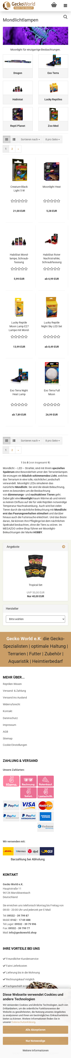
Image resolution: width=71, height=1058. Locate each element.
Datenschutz (10, 718)
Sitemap (7, 738)
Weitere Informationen (36, 1050)
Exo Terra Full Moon (52, 392)
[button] (6, 139)
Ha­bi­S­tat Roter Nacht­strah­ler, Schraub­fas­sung (52, 258)
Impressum (9, 724)
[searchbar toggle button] (65, 17)
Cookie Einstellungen (15, 744)
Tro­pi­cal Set (35, 584)
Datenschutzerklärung (23, 1022)
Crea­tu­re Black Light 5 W (19, 188)
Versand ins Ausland (15, 697)
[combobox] (30, 139)
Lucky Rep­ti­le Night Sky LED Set (51, 324)
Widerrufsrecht (11, 704)
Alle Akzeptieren (35, 1029)
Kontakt (7, 711)
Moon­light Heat (52, 186)
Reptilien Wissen (12, 683)
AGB (5, 731)
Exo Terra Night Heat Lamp (19, 392)
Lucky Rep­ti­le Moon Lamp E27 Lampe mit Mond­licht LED (19, 326)
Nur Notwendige (35, 1040)
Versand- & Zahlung (14, 690)
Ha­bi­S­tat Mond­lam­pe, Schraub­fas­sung (19, 258)
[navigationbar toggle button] (65, 5)
